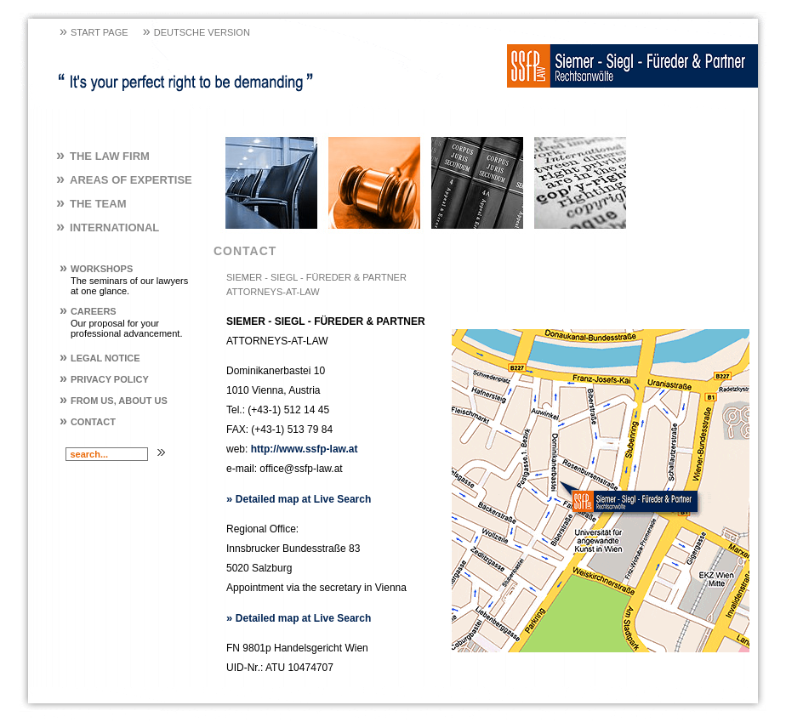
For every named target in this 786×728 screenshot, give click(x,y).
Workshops (96, 269)
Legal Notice (100, 358)
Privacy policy (104, 379)
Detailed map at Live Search (298, 499)
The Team (91, 203)
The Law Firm (103, 156)
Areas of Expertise (124, 179)
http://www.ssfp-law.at (304, 449)
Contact (88, 422)
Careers (88, 311)
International (107, 227)
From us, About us (114, 400)
